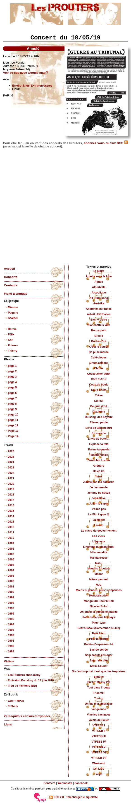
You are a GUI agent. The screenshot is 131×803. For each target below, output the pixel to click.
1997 (11, 608)
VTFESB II (98, 730)
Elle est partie (99, 422)
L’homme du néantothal (98, 546)
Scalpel (13, 318)
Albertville (98, 287)
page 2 (12, 371)
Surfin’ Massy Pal (98, 682)
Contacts (10, 285)
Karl (10, 340)
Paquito (13, 312)
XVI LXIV (98, 768)
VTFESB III (99, 736)
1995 (11, 619)
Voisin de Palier (98, 720)
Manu (98, 563)
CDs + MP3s (16, 700)
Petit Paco (98, 633)
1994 (11, 624)
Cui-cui (98, 400)
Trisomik (98, 693)
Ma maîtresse (98, 557)
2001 (11, 586)
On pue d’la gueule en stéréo (99, 611)
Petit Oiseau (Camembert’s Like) (99, 628)
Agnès (99, 281)
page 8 (12, 403)
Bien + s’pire (99, 319)
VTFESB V (98, 747)
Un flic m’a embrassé (98, 703)
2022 (11, 473)
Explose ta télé (98, 444)
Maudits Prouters (98, 568)
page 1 (12, 365)
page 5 (12, 387)
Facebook (81, 783)
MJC (99, 584)
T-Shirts (13, 706)
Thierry (12, 350)
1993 (11, 629)
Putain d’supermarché (98, 644)
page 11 (13, 420)
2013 (11, 521)
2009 (11, 543)
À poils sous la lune (99, 276)
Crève (98, 395)
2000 (11, 592)
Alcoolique (99, 292)
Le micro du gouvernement (99, 530)
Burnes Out (98, 341)
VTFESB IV (99, 741)
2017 (11, 500)
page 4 (12, 382)
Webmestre (64, 783)
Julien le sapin (98, 503)
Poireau (13, 345)
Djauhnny (98, 411)
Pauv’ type (99, 622)
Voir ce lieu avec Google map (25, 72)
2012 (11, 527)
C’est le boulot (98, 346)
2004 (11, 570)
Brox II (98, 335)
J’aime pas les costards (98, 482)
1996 (11, 613)
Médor (99, 574)
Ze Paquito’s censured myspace (27, 716)
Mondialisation (98, 595)
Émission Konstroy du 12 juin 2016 (31, 680)
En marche (99, 433)
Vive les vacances (98, 714)
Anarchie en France (99, 308)
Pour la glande (98, 638)
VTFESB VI (99, 752)
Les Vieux (98, 536)
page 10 (13, 414)
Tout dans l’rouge (98, 687)
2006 (11, 559)
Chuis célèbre (99, 363)
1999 (11, 597)
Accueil (9, 268)
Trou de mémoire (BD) (22, 685)
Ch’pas (98, 368)
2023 (11, 467)
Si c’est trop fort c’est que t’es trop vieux (99, 671)
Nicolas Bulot (98, 606)
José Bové (99, 498)
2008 (11, 548)
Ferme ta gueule (98, 449)
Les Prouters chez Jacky (24, 675)
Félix (11, 334)
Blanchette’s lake (98, 325)
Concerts (10, 277)
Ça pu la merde (99, 352)
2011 (11, 532)
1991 (11, 640)
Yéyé (98, 774)
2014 (11, 516)
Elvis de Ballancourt (99, 427)
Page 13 (13, 430)
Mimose (13, 307)
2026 (11, 451)
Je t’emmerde (99, 487)
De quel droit (98, 406)
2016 (11, 505)
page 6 (12, 393)
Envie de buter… (99, 438)
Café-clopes (99, 357)
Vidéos (9, 661)
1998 (11, 602)
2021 (11, 478)
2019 (11, 489)
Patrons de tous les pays (98, 617)
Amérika (98, 303)
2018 (11, 494)
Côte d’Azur (99, 379)
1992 (11, 635)
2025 (11, 456)
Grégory (98, 465)
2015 (11, 510)
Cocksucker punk (98, 373)
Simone (99, 676)
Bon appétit (98, 330)
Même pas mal (98, 579)
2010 (11, 537)
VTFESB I (99, 725)
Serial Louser (98, 666)
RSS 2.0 (56, 797)
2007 (11, 554)
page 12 (13, 425)
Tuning (98, 698)
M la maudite (98, 552)
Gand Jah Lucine (99, 460)
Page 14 (13, 436)
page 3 (12, 376)
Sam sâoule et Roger (98, 655)
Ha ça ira (99, 471)
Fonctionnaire (99, 455)
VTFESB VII (98, 757)
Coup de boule (98, 384)
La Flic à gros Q (98, 514)
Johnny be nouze (98, 492)
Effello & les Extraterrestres (32, 85)
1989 (11, 651)
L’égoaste (98, 541)
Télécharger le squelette (82, 797)
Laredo (98, 525)
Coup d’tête (98, 390)
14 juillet (98, 271)
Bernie (12, 329)
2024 (11, 462)
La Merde (99, 519)
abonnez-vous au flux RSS (106, 143)
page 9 (12, 409)
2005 (11, 565)
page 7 (12, 398)
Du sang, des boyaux (98, 417)
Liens (8, 724)
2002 (11, 581)
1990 (11, 646)
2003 (11, 575)
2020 (11, 483)
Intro (99, 476)
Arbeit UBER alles (98, 314)
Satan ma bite (99, 660)
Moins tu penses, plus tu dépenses (99, 590)
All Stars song (98, 298)
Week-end (98, 763)
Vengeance (98, 709)
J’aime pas (99, 509)
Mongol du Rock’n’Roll (99, 601)
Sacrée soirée (99, 649)
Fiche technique (15, 293)
